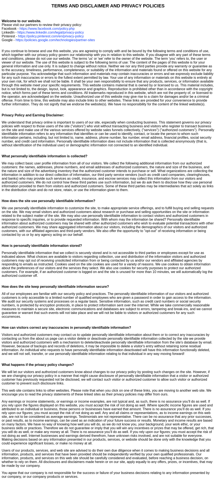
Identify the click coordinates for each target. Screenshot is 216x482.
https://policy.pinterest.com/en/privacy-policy (51, 36)
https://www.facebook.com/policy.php (46, 28)
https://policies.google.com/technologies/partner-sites (55, 40)
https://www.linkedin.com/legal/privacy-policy (51, 32)
